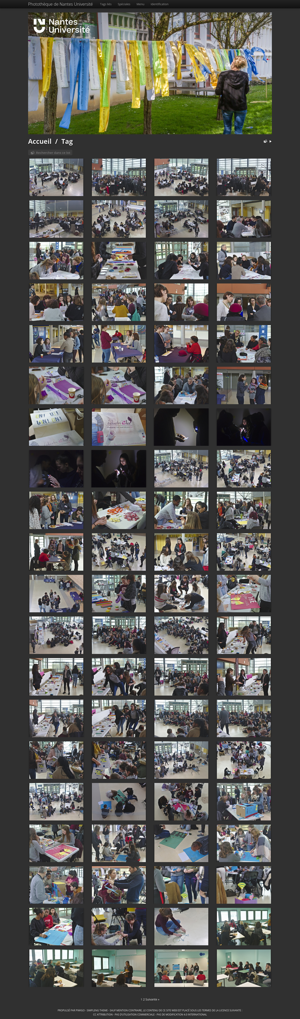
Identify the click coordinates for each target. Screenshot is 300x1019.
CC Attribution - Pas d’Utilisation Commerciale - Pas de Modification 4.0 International (150, 1014)
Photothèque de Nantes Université (60, 4)
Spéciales (124, 4)
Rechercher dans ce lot (53, 152)
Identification (160, 4)
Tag (67, 141)
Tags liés (105, 4)
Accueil (40, 141)
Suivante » (152, 999)
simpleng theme (97, 1010)
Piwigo (80, 1010)
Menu (141, 4)
